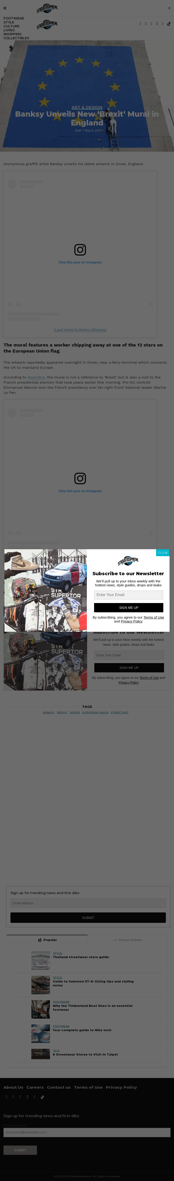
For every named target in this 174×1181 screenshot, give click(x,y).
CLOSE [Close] (163, 552)
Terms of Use (154, 617)
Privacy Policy (131, 621)
